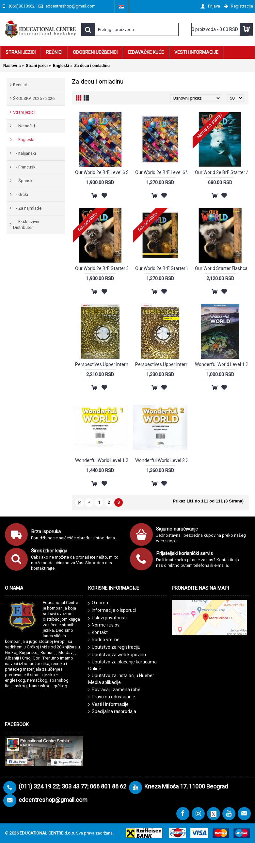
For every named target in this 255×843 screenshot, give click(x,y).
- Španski (23, 180)
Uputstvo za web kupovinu (117, 655)
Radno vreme (104, 640)
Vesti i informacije (108, 704)
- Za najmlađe (27, 208)
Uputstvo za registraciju (114, 647)
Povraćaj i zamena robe (114, 689)
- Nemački (24, 125)
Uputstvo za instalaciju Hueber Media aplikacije (121, 679)
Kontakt (98, 633)
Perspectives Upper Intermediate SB (101, 364)
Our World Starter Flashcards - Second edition (221, 268)
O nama (98, 603)
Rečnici (20, 84)
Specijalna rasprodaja (112, 711)
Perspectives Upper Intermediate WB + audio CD (161, 364)
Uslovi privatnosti (107, 618)
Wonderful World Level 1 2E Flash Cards (101, 460)
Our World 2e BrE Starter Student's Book (101, 268)
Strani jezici (24, 112)
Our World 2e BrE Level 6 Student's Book (101, 172)
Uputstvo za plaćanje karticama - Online (123, 665)
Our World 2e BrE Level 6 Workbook (161, 172)
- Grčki (20, 194)
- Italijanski (24, 153)
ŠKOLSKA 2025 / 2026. (34, 98)
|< (79, 502)
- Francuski (25, 167)
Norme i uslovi (104, 625)
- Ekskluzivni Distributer (26, 224)
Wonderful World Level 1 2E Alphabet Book (221, 364)
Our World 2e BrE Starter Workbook (161, 268)
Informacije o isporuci (112, 610)
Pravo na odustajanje (111, 697)
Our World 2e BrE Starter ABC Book (221, 172)
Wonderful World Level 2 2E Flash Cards (161, 460)
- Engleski (23, 139)
